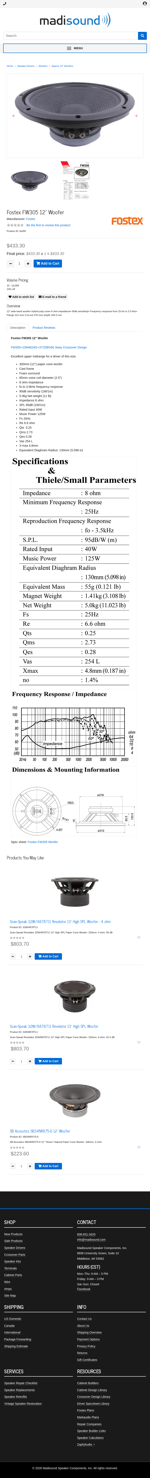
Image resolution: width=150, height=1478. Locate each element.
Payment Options (88, 1339)
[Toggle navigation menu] (75, 48)
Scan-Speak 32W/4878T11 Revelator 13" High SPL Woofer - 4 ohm (60, 921)
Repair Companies (89, 1424)
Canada (9, 1325)
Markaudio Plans (88, 1417)
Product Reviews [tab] (44, 327)
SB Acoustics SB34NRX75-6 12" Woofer (40, 1131)
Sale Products (13, 1241)
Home (10, 66)
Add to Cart (47, 263)
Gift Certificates (87, 1360)
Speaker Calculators (90, 1437)
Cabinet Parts (13, 1275)
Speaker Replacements (19, 1390)
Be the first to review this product (48, 225)
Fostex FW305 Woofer (43, 842)
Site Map (10, 1295)
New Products (13, 1234)
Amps (8, 1289)
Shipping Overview (89, 1332)
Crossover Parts (14, 1254)
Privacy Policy (86, 1346)
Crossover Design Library (93, 1396)
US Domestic (12, 1318)
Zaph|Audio (84, 1444)
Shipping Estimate (16, 1346)
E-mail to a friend (52, 297)
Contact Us (84, 1318)
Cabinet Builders (88, 1383)
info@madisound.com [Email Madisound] (91, 1239)
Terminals (10, 1268)
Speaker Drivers (26, 66)
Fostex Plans (85, 1410)
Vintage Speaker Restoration (23, 1403)
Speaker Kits (12, 1261)
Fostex (30, 219)
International (12, 1332)
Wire (7, 1282)
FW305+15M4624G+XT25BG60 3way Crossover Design (49, 347)
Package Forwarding (17, 1339)
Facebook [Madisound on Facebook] (83, 1289)
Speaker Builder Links (91, 1431)
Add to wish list (21, 297)
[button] (14, 116)
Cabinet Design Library (92, 1390)
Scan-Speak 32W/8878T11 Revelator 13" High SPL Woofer (54, 1026)
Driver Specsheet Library (93, 1403)
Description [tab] (17, 327)
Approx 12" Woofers (62, 66)
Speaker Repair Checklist (20, 1383)
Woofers (43, 66)
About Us (83, 1325)
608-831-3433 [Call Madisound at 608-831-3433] (86, 1234)
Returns (82, 1353)
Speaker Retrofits (15, 1396)
